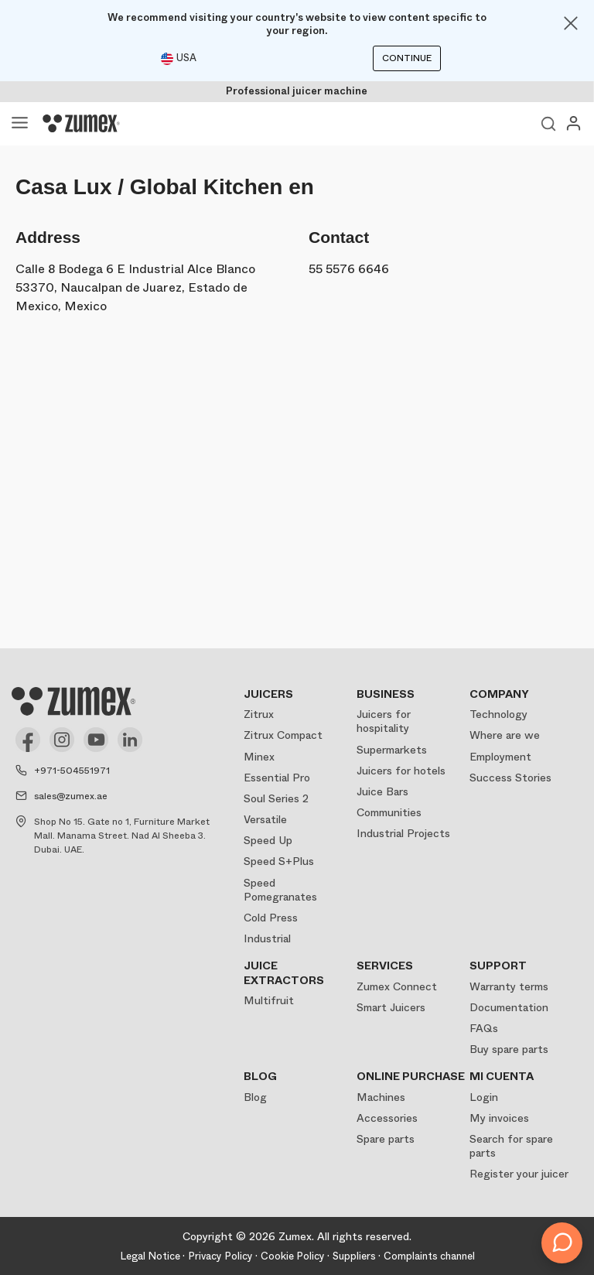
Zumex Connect (397, 986)
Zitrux (259, 714)
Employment (500, 756)
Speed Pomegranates (280, 889)
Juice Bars (382, 791)
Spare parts (386, 1139)
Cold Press (271, 917)
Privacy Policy (220, 1256)
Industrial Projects (403, 833)
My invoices (499, 1118)
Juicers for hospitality (384, 721)
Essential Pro (277, 777)
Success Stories (510, 777)
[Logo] (81, 123)
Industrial (267, 938)
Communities (389, 812)
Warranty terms (508, 986)
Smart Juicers (391, 1007)
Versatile (265, 819)
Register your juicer (518, 1173)
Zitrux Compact (283, 735)
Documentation (508, 1007)
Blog (255, 1097)
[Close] (570, 23)
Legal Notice (150, 1256)
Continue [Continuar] (407, 58)
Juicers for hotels (401, 770)
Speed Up (268, 840)
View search (548, 123)
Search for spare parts (511, 1145)
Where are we (504, 735)
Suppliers (354, 1256)
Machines (381, 1097)
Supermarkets (392, 749)
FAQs (483, 1028)
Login (483, 1097)
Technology (498, 714)
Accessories (387, 1118)
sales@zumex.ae (71, 796)
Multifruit (269, 1000)
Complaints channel (429, 1256)
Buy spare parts (508, 1049)
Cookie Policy (293, 1256)
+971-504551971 (72, 771)
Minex (259, 756)
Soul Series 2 (276, 798)
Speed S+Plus (279, 861)
